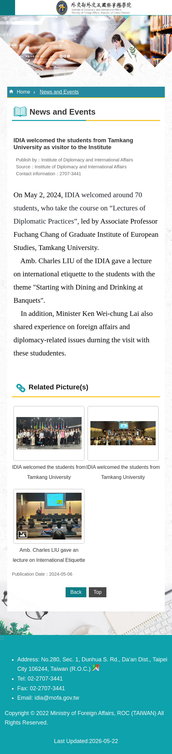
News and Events (59, 92)
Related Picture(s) (58, 387)
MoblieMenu (7, 7)
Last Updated (71, 741)
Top (98, 592)
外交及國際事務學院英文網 (93, 7)
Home (23, 92)
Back (76, 592)
